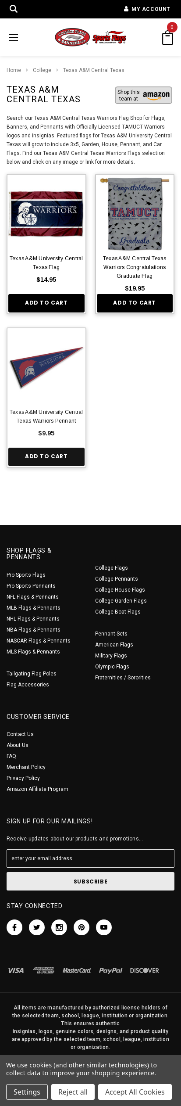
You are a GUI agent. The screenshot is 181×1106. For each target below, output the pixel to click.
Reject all (73, 1092)
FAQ (11, 756)
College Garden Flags (121, 601)
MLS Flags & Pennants (33, 652)
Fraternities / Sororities (123, 678)
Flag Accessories (28, 685)
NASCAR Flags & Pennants (39, 641)
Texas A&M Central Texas (93, 70)
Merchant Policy (26, 767)
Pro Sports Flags (26, 575)
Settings (27, 1092)
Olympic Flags (112, 667)
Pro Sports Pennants (31, 586)
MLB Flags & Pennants (33, 608)
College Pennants (116, 579)
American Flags (114, 645)
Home (14, 70)
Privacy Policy (23, 778)
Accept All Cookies (135, 1092)
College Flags (111, 568)
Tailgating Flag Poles (32, 674)
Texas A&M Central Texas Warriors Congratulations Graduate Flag (135, 267)
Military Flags (111, 656)
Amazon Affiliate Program (37, 789)
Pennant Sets (111, 634)
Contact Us (20, 734)
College (42, 70)
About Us (17, 745)
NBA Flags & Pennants (33, 630)
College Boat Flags (118, 612)
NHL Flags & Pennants (33, 619)
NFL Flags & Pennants (33, 597)
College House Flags (120, 590)
